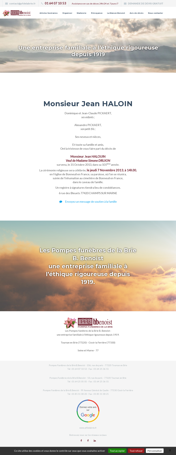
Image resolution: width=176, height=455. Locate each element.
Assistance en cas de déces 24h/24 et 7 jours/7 (95, 3)
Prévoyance (97, 13)
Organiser (67, 13)
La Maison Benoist (116, 13)
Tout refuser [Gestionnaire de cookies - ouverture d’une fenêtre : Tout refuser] (136, 450)
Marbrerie (81, 13)
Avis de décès (137, 13)
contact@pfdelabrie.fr (22, 3)
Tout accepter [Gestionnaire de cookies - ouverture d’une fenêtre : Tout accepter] (117, 450)
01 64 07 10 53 (55, 3)
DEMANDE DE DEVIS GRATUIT (145, 3)
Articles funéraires (49, 13)
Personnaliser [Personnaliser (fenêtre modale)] (154, 450)
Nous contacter (155, 13)
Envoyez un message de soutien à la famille (88, 201)
